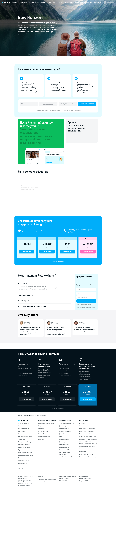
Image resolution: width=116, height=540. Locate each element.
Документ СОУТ (83, 481)
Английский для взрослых (46, 423)
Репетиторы (24, 2)
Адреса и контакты (23, 460)
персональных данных (55, 110)
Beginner (41, 426)
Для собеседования (65, 431)
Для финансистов (64, 439)
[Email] (68, 104)
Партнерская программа (25, 450)
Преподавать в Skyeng (24, 442)
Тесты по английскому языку (87, 457)
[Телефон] (48, 104)
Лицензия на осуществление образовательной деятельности (67, 478)
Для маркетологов (64, 444)
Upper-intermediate (44, 436)
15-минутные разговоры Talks (87, 436)
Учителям (59, 2)
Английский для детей (65, 457)
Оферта (40, 476)
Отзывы (20, 434)
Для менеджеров (64, 442)
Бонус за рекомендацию (25, 452)
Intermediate (42, 434)
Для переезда (63, 426)
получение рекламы (76, 110)
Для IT (60, 436)
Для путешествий (64, 428)
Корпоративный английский (37, 2)
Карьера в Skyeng (23, 463)
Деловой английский (65, 434)
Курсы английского (23, 423)
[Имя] (29, 104)
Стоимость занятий (23, 426)
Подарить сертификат (24, 447)
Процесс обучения (23, 428)
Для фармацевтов (64, 447)
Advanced (41, 439)
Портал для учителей (24, 444)
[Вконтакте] (19, 468)
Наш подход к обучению (25, 436)
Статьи (81, 449)
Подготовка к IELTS (64, 450)
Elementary (41, 428)
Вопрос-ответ (22, 458)
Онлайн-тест (51, 2)
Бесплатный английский (86, 431)
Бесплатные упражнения (86, 454)
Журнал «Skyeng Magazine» (87, 446)
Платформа (21, 431)
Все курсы (27, 415)
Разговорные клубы (85, 434)
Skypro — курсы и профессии (88, 443)
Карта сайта (82, 451)
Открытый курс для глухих (87, 428)
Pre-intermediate (43, 431)
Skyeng (20, 415)
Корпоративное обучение (25, 455)
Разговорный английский (66, 423)
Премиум (82, 423)
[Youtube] (22, 468)
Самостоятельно (84, 426)
